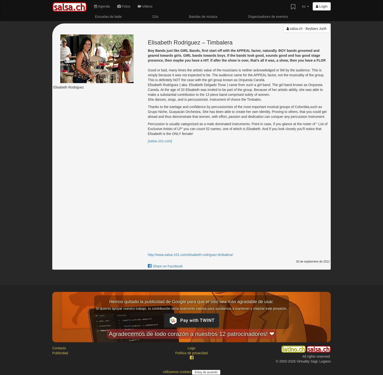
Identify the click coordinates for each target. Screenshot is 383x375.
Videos (145, 6)
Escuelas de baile (108, 17)
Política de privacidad (191, 353)
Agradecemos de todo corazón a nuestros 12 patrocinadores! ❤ (191, 334)
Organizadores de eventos (268, 17)
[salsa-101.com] (160, 141)
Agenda (102, 6)
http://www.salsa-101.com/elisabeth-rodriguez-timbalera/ (190, 255)
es (305, 6)
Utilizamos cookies (177, 372)
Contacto (59, 348)
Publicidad (60, 353)
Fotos (123, 6)
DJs (155, 17)
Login (322, 6)
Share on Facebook (165, 266)
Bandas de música (203, 17)
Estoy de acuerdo (206, 372)
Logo (191, 348)
